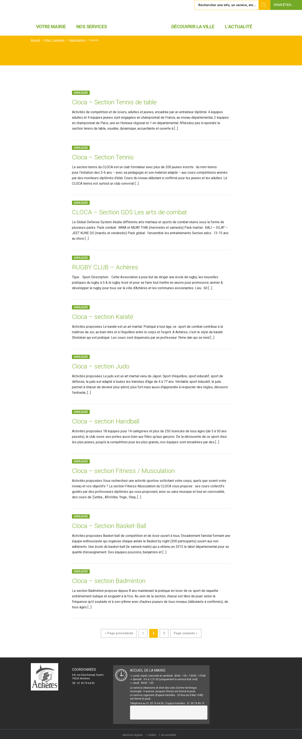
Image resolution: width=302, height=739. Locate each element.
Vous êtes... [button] (283, 5)
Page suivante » (185, 633)
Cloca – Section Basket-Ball (109, 525)
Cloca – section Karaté (102, 316)
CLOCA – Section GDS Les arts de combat (129, 212)
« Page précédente (119, 633)
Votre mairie (51, 26)
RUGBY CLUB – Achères (105, 267)
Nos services (91, 26)
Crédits (152, 735)
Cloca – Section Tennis (103, 157)
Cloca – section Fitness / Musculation (123, 470)
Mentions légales (133, 735)
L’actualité (238, 26)
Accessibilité (168, 735)
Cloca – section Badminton (108, 580)
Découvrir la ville (192, 26)
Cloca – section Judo (100, 366)
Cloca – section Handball (105, 421)
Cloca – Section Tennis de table (114, 102)
